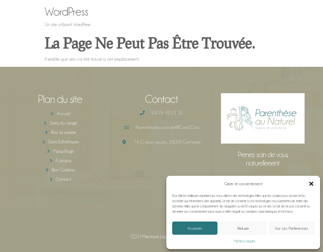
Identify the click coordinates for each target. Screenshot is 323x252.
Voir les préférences (291, 228)
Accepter (194, 228)
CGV (135, 236)
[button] (311, 184)
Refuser (243, 228)
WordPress (66, 11)
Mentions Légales (244, 241)
